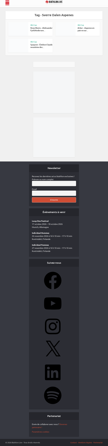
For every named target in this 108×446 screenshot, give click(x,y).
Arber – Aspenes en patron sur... (86, 29)
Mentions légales (85, 442)
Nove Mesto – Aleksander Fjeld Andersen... (41, 29)
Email (34, 189)
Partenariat (98, 442)
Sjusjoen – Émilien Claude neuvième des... (41, 45)
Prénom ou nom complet (43, 179)
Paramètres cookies (40, 431)
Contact (73, 442)
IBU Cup (33, 25)
